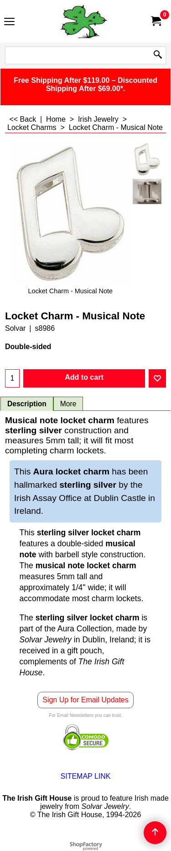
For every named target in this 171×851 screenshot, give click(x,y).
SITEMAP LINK (86, 776)
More (68, 404)
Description (27, 404)
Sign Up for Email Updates (85, 700)
